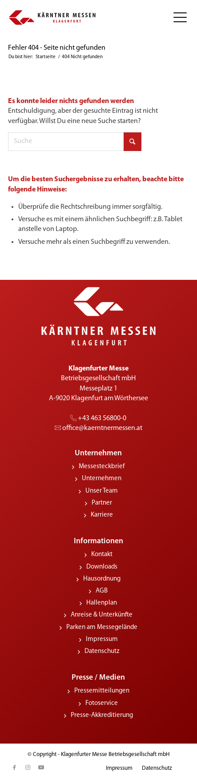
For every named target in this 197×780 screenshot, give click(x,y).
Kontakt (102, 554)
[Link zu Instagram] (28, 767)
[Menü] (177, 18)
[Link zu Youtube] (41, 767)
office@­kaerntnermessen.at (98, 428)
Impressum (102, 639)
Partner (102, 503)
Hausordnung (102, 579)
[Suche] (74, 141)
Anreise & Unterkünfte (102, 615)
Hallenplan (101, 603)
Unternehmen (101, 478)
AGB (102, 591)
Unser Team (101, 491)
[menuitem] (177, 18)
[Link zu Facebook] (14, 767)
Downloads (101, 567)
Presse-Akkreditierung (102, 715)
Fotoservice (101, 703)
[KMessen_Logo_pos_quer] (52, 18)
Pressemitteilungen (101, 691)
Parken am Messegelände (101, 627)
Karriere (102, 515)
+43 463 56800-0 (98, 418)
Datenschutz (101, 651)
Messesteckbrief (102, 466)
